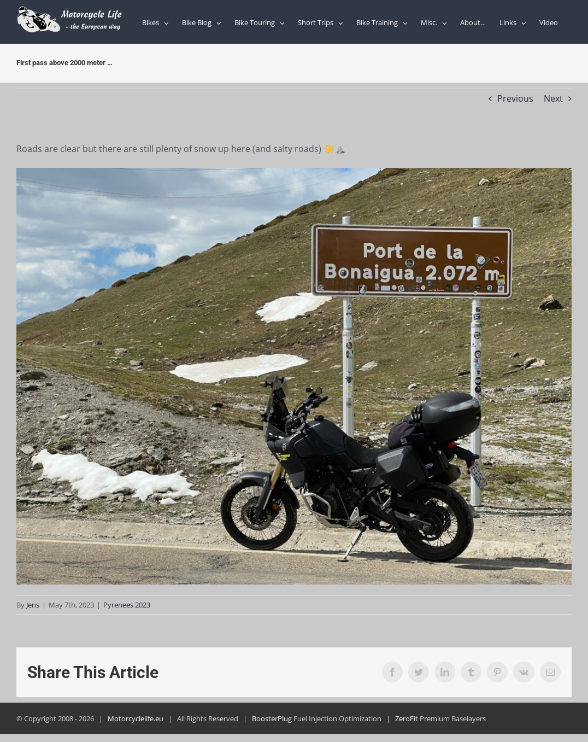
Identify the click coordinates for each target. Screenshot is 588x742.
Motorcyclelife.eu (135, 718)
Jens (32, 605)
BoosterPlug (272, 718)
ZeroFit (406, 718)
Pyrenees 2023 (126, 605)
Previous (515, 98)
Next (553, 98)
